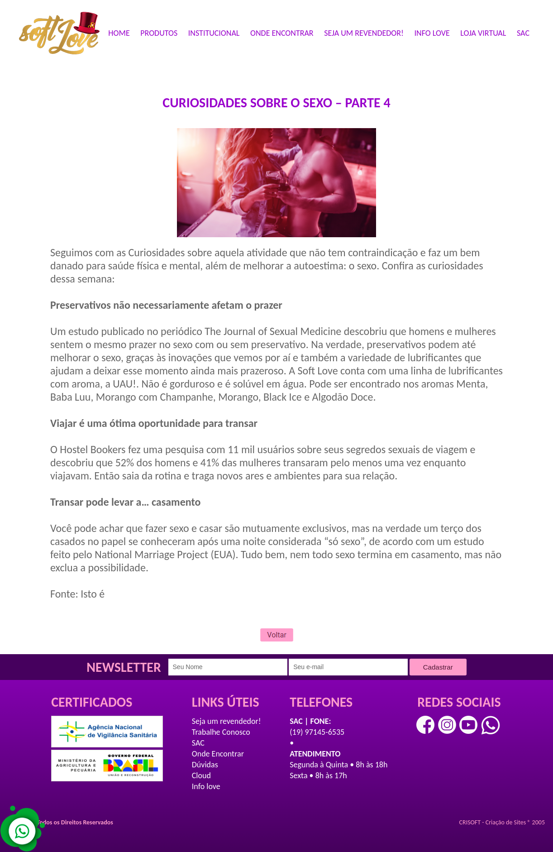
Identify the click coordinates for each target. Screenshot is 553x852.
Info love (206, 786)
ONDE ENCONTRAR (282, 33)
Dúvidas (205, 765)
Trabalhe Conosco (221, 732)
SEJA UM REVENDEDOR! (364, 33)
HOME (118, 33)
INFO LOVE (432, 33)
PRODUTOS (158, 33)
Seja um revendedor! (226, 721)
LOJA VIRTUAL (483, 33)
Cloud (201, 775)
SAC (523, 33)
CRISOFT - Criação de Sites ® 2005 (502, 822)
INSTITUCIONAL (214, 33)
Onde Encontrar (218, 754)
